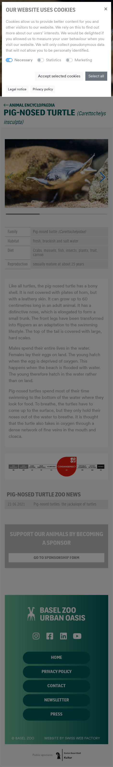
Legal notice (17, 89)
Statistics (53, 60)
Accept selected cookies (59, 76)
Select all (96, 76)
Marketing (83, 60)
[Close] (105, 8)
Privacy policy (43, 89)
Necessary (23, 60)
